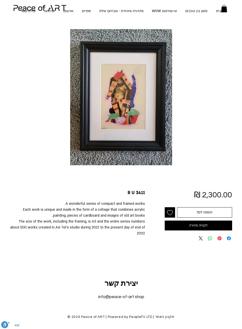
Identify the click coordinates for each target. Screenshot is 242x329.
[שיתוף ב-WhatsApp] (210, 238)
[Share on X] (201, 238)
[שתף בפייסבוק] (229, 238)
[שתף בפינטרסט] (219, 238)
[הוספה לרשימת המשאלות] (170, 212)
